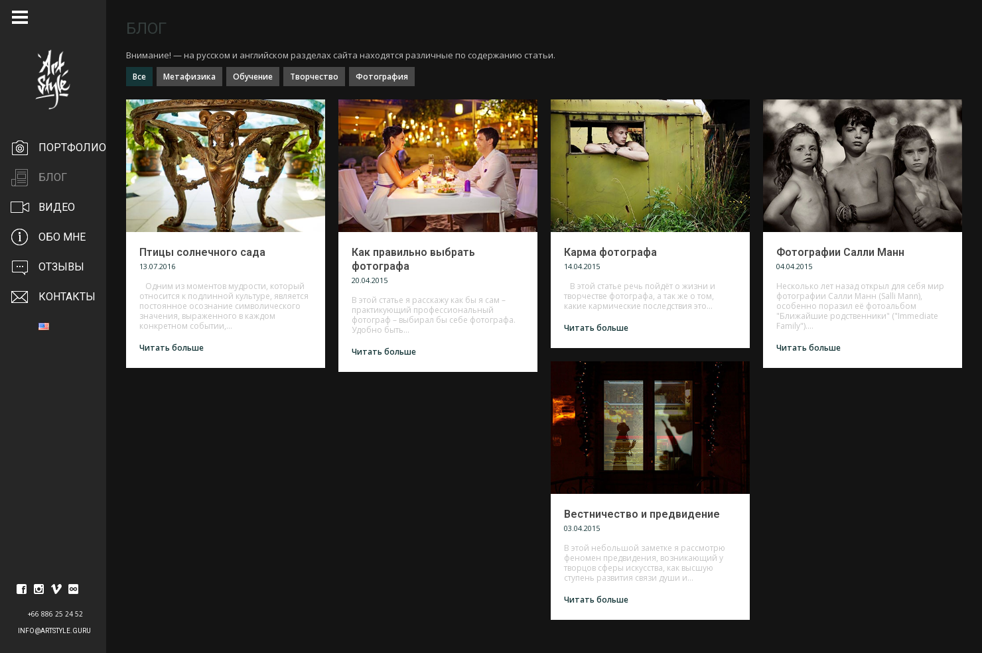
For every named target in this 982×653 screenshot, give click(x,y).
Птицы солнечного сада (202, 252)
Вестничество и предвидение (642, 514)
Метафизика (189, 76)
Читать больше (171, 347)
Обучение (253, 76)
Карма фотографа (610, 252)
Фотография (382, 76)
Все (139, 76)
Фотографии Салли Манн (840, 252)
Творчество (314, 76)
